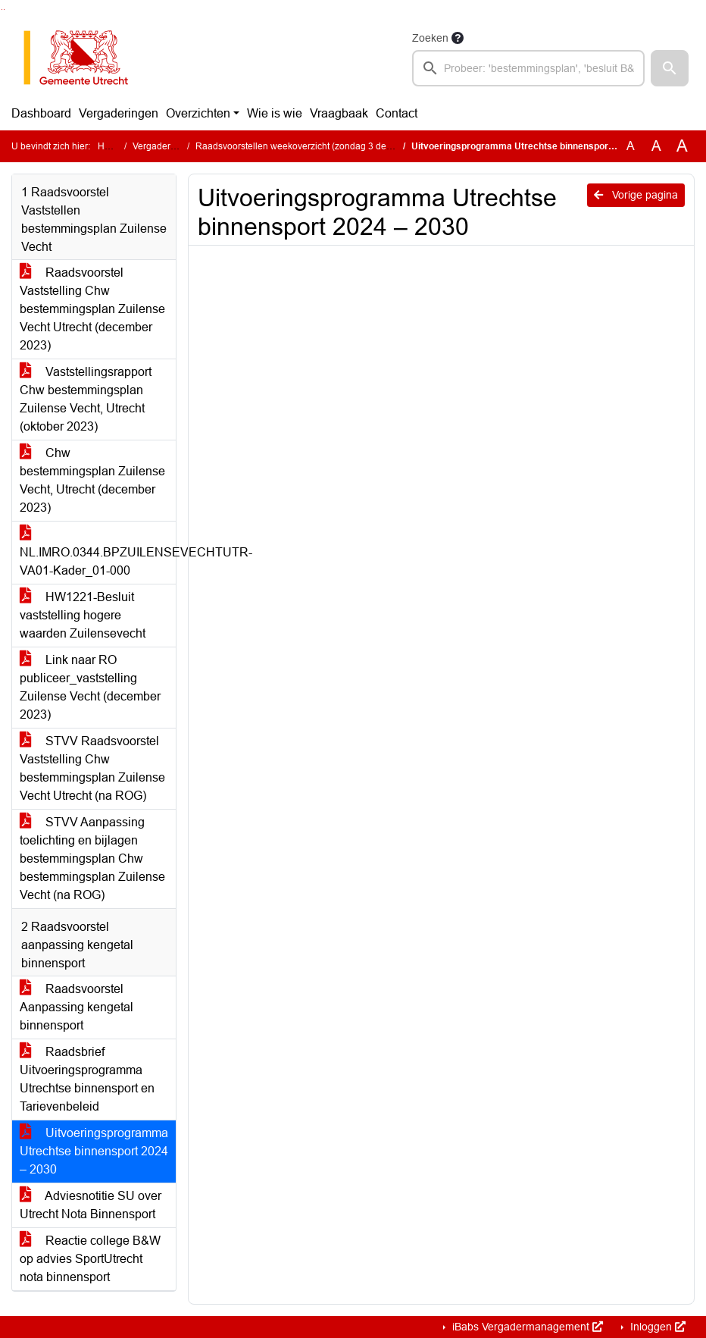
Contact (396, 113)
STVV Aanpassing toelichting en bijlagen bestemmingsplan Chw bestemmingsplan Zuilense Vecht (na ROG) (92, 858)
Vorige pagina (636, 195)
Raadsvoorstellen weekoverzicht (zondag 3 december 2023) (319, 146)
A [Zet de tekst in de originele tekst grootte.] (630, 145)
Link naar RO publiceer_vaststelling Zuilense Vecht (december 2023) (90, 687)
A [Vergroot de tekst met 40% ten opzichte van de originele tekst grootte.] (682, 146)
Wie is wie (274, 113)
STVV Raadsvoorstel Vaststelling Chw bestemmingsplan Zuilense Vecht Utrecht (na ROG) (92, 768)
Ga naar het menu (4, 9)
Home (110, 146)
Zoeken (430, 38)
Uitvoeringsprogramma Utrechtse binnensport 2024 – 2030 (94, 1151)
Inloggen (656, 1327)
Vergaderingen (118, 113)
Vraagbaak (339, 113)
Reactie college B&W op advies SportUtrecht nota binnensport (90, 1258)
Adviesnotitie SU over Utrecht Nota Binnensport (90, 1204)
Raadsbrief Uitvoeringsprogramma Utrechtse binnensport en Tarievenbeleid (87, 1079)
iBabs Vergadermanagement (526, 1327)
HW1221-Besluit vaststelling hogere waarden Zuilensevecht (82, 615)
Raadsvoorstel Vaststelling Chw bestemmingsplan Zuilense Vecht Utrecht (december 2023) (92, 309)
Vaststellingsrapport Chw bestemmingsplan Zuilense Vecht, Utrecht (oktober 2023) (86, 399)
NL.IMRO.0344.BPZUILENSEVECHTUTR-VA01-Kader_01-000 (98, 552)
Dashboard (41, 113)
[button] (670, 68)
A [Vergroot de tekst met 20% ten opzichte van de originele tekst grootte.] (656, 146)
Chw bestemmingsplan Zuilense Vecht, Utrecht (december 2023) (92, 480)
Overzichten (198, 113)
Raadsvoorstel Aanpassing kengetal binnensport (76, 1007)
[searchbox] (528, 68)
